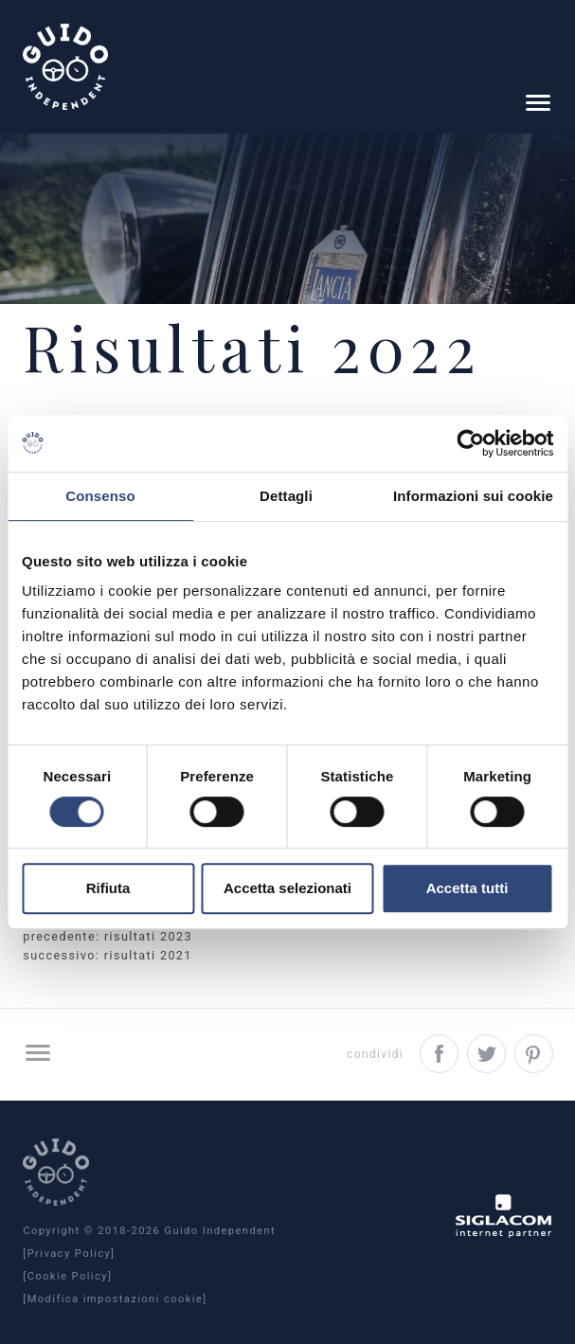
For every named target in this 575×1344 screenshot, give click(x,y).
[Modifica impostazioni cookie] (115, 1299)
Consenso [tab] (100, 496)
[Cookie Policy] (67, 1276)
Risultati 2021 (148, 955)
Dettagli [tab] (286, 496)
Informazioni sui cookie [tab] (473, 496)
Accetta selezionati (287, 888)
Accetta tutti (467, 888)
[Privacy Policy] (69, 1253)
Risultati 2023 (148, 936)
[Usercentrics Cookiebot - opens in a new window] (470, 443)
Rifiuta (108, 888)
